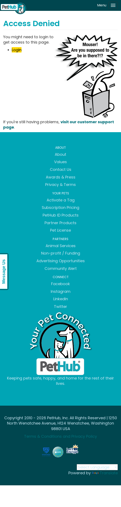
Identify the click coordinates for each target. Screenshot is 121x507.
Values (60, 161)
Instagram (61, 291)
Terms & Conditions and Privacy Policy (60, 436)
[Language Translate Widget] (97, 467)
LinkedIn (60, 299)
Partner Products (60, 222)
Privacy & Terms (60, 184)
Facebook (60, 283)
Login (17, 49)
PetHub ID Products (61, 215)
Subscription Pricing (60, 207)
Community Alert (61, 268)
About (60, 154)
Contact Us (60, 169)
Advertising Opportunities (60, 260)
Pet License (60, 230)
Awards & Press (60, 177)
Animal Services (61, 245)
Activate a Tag (61, 200)
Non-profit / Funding (60, 253)
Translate (105, 473)
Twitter (60, 306)
